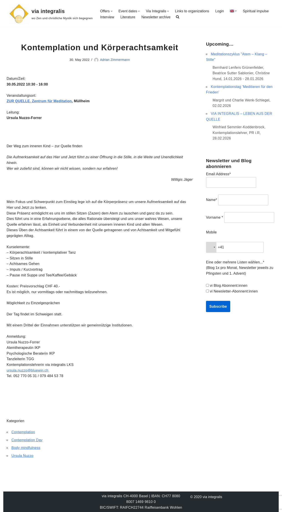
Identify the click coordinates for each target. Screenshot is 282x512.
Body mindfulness (25, 448)
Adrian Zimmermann (115, 59)
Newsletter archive (156, 17)
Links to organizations (192, 11)
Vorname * (214, 217)
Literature (127, 17)
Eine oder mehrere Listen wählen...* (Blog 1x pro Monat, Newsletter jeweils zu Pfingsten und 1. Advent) (239, 267)
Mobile (211, 232)
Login (219, 11)
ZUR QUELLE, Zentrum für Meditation (39, 101)
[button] (111, 11)
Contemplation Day (27, 440)
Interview (107, 17)
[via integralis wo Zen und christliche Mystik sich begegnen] (51, 14)
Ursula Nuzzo (22, 456)
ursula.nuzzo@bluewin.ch (28, 370)
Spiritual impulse (256, 11)
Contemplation (23, 432)
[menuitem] (232, 11)
